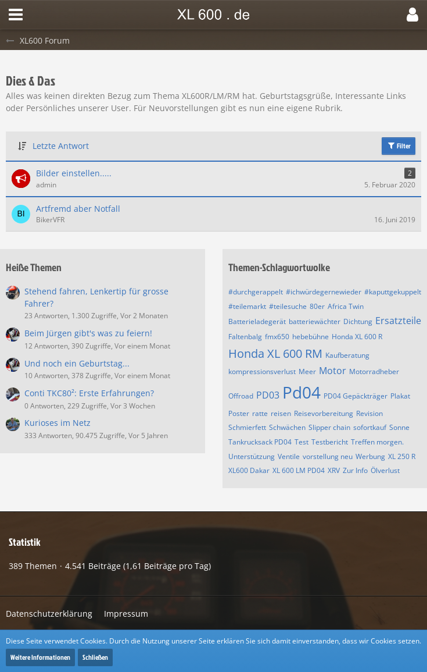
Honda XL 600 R (357, 337)
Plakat (400, 396)
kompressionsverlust (262, 371)
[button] (16, 14)
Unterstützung (251, 456)
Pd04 (301, 392)
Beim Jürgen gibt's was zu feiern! (88, 333)
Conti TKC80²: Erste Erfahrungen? (89, 393)
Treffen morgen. (377, 442)
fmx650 (277, 337)
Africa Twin (346, 306)
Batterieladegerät (257, 321)
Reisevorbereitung (323, 413)
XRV (334, 470)
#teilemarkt (247, 306)
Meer (307, 371)
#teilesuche (288, 306)
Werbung (370, 456)
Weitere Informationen (40, 657)
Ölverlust (385, 470)
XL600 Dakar (249, 470)
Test (301, 442)
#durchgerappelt (255, 292)
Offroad (240, 396)
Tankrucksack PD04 (260, 442)
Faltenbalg (245, 337)
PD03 (267, 395)
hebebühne (310, 337)
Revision (369, 413)
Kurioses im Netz (57, 422)
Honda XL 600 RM (275, 353)
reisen (281, 413)
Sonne (399, 427)
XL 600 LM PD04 (298, 470)
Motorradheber (374, 371)
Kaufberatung (347, 355)
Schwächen (287, 427)
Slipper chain (329, 427)
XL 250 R (401, 456)
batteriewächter (314, 321)
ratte (260, 413)
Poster (238, 413)
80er (317, 306)
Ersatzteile (398, 320)
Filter (398, 146)
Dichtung (357, 321)
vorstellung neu (328, 456)
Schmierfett (247, 427)
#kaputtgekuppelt (392, 292)
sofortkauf (369, 427)
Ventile (289, 456)
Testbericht (329, 442)
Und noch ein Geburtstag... (77, 363)
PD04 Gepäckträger (355, 396)
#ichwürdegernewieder (323, 292)
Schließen (95, 657)
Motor (332, 370)
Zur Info (355, 470)
